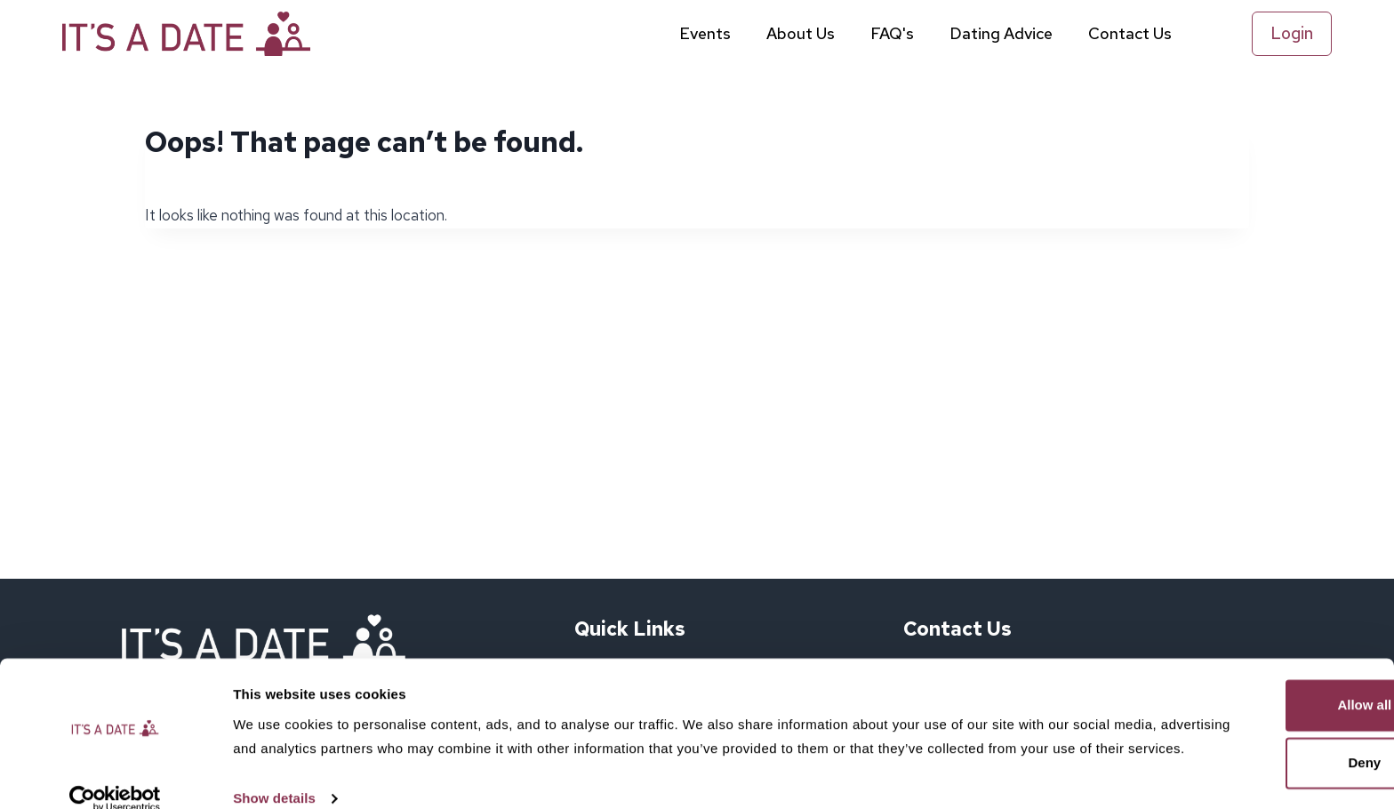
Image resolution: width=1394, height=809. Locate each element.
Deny (1246, 714)
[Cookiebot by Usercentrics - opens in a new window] (115, 774)
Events (705, 33)
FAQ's (892, 33)
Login (1291, 33)
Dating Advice (1001, 33)
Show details (274, 773)
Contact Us (1130, 33)
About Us (800, 33)
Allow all (1246, 656)
